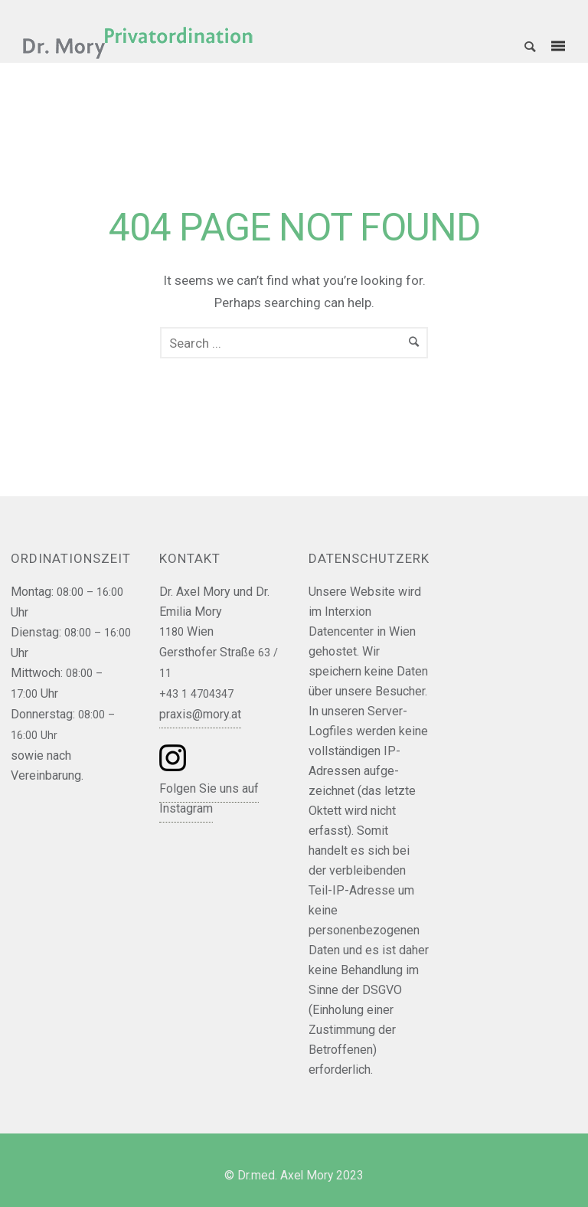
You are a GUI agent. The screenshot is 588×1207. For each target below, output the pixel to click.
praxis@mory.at (200, 714)
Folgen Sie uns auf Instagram (209, 798)
